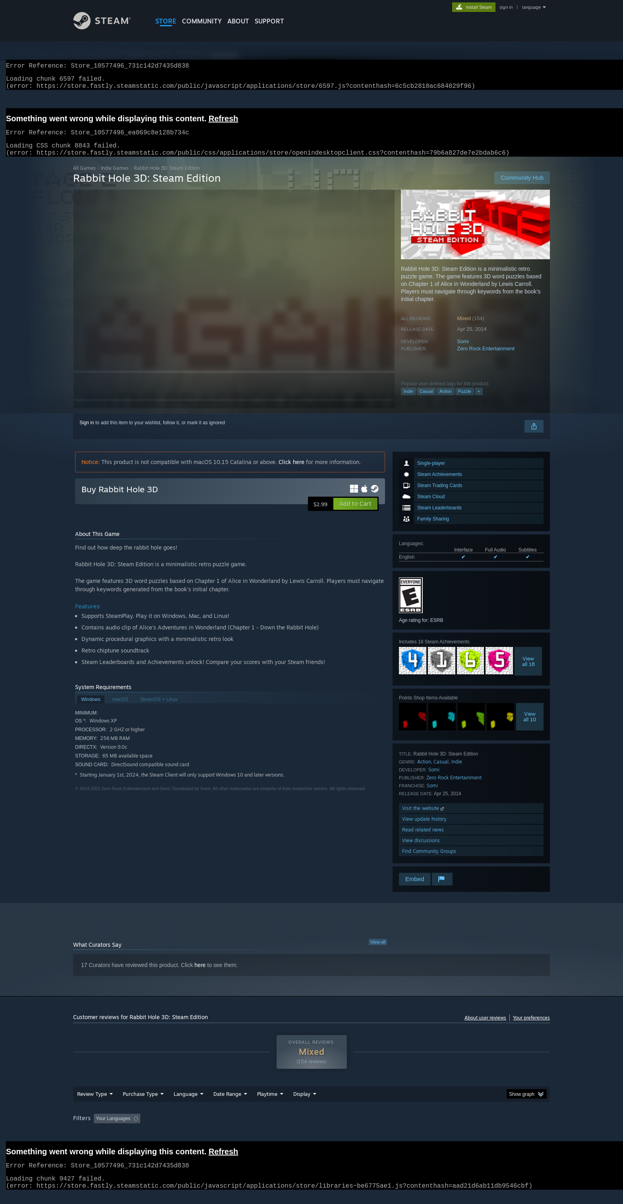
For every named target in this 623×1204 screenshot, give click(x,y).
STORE (165, 21)
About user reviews (485, 1027)
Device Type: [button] (480, 1128)
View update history (424, 828)
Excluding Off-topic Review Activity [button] (193, 1128)
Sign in (86, 432)
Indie (408, 400)
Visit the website (423, 818)
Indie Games (115, 178)
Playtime (267, 1103)
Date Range (227, 1103)
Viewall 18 (528, 671)
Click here (291, 471)
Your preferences (531, 1027)
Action (445, 400)
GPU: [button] (446, 1128)
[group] (311, 1128)
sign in (506, 7)
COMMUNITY (202, 21)
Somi (463, 351)
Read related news (423, 839)
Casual (426, 400)
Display (301, 1103)
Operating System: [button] (378, 1128)
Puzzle (464, 400)
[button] (355, 513)
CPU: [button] (419, 1128)
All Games (84, 178)
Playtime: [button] (255, 1128)
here (200, 974)
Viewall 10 (529, 726)
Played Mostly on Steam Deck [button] (312, 1128)
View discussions (421, 850)
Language (185, 1103)
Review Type (92, 1103)
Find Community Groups (429, 861)
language (531, 7)
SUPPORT (269, 21)
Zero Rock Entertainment (486, 358)
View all (377, 951)
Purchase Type (140, 1103)
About (238, 21)
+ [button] (479, 400)
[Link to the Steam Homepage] (108, 27)
